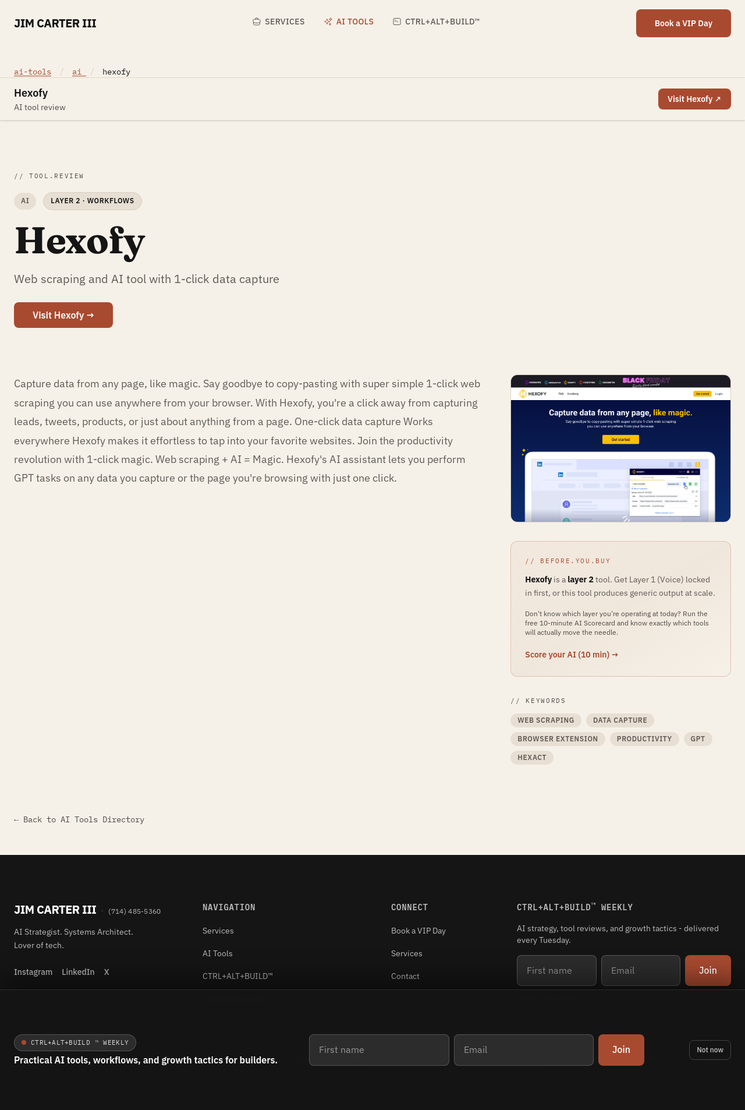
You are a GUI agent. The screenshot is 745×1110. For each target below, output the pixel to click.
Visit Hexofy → (63, 315)
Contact (405, 976)
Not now (710, 1049)
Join (621, 1049)
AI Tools (349, 21)
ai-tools (32, 71)
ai (79, 71)
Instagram (33, 972)
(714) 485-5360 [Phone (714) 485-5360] (134, 911)
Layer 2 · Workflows (92, 200)
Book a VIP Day (683, 23)
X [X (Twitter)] (106, 972)
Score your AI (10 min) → (572, 654)
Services (278, 21)
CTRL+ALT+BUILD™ (436, 21)
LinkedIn (78, 972)
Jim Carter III (55, 23)
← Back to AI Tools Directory (79, 819)
